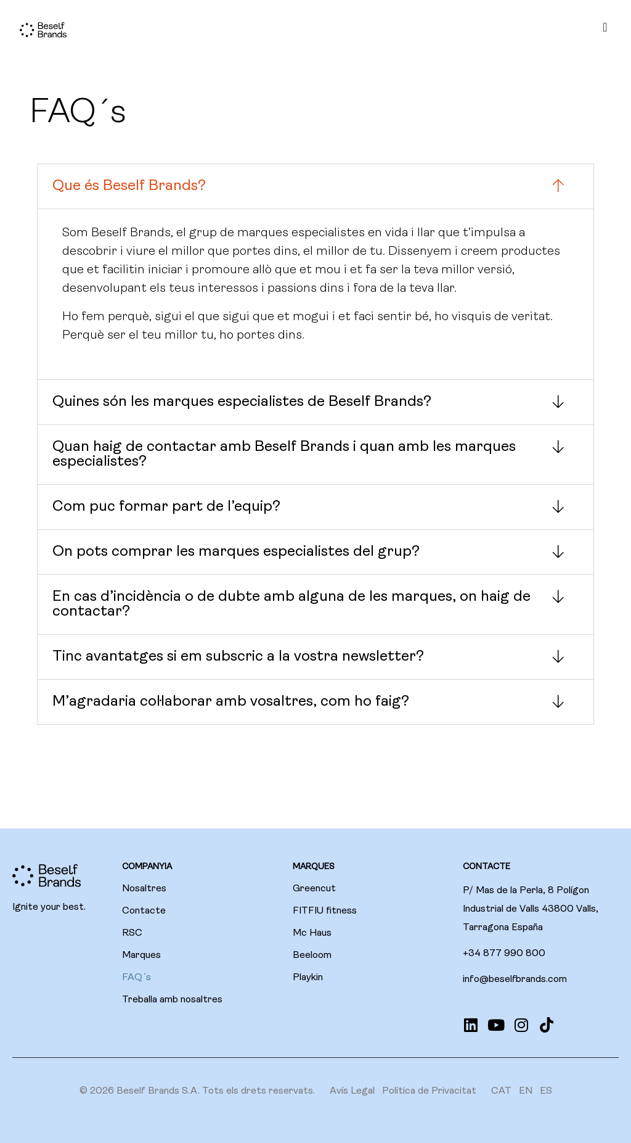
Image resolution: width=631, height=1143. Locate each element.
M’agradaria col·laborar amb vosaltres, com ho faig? (230, 702)
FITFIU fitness (325, 911)
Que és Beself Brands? (129, 186)
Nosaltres (144, 889)
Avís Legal (352, 1091)
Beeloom (312, 955)
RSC (132, 933)
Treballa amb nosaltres (172, 1000)
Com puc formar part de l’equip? (166, 507)
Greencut (314, 889)
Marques (141, 955)
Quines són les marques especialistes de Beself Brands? (241, 402)
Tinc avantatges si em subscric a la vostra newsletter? (238, 657)
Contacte (144, 911)
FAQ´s (136, 978)
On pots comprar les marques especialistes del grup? (236, 552)
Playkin (308, 978)
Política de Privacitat (429, 1091)
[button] (315, 186)
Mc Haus (312, 933)
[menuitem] (501, 1091)
